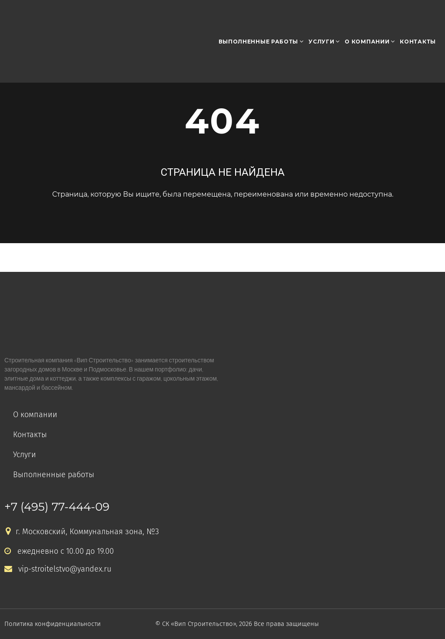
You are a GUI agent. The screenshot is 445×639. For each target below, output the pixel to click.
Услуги (321, 41)
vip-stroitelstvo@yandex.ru (58, 569)
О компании (367, 41)
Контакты (418, 41)
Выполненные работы (259, 41)
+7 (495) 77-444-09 (57, 507)
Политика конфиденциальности (53, 624)
